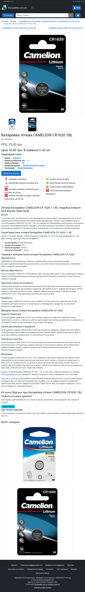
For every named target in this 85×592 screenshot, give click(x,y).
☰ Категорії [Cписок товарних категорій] (8, 15)
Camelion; (17, 158)
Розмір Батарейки (12, 165)
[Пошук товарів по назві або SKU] (42, 15)
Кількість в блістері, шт (15, 160)
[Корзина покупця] (77, 15)
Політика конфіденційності (31, 565)
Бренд (7, 158)
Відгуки (74, 569)
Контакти (49, 569)
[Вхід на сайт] (77, 8)
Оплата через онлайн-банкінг (62, 186)
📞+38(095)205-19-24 (7, 1)
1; (28, 160)
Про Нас (70, 565)
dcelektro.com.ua (53, 584)
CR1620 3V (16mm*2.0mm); (34, 165)
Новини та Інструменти (54, 565)
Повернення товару (35, 569)
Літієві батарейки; (25, 168)
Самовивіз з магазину (17, 179)
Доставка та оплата (16, 569)
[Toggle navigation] (32, 8)
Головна (4, 21)
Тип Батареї (10, 168)
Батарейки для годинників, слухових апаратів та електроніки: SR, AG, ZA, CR (49, 21)
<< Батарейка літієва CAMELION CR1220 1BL (18, 28)
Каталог (13, 21)
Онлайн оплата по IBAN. (59, 179)
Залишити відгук (8, 407)
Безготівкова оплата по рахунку (62, 183)
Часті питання (62, 569)
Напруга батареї (12, 163)
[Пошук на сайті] (71, 15)
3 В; (22, 163)
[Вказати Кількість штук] (52, 173)
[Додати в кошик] (11, 173)
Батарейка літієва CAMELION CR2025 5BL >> (66, 28)
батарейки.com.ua (13, 374)
